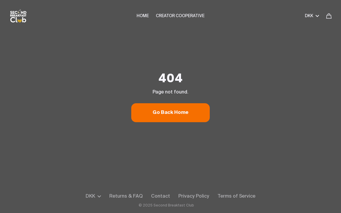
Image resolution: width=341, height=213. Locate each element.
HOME (143, 16)
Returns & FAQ (126, 196)
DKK (312, 16)
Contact (160, 196)
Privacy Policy (193, 196)
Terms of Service (236, 196)
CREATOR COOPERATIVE (180, 16)
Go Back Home (170, 112)
